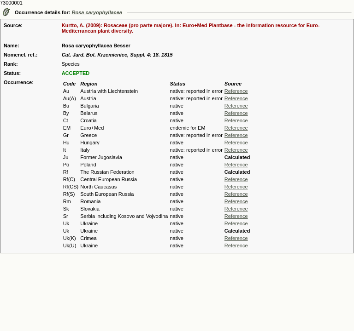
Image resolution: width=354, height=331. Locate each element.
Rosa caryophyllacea (97, 12)
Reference (236, 91)
